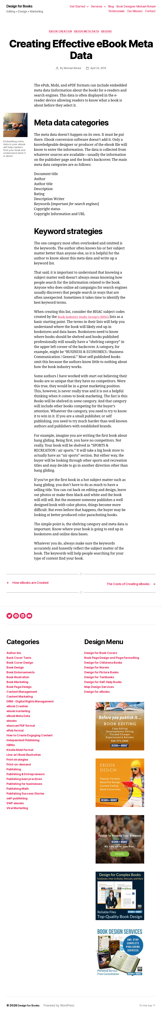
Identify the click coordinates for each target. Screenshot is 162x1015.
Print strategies (17, 760)
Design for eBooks (97, 692)
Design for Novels (96, 668)
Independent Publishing (23, 740)
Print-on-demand (18, 765)
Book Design (15, 668)
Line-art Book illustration (23, 755)
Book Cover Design (19, 663)
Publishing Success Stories (25, 794)
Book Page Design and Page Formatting (111, 658)
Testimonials (116, 11)
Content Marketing (19, 697)
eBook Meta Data (87, 32)
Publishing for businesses (24, 784)
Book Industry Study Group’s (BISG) (87, 318)
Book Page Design (19, 687)
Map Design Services (99, 687)
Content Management (21, 692)
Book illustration (17, 677)
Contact (150, 11)
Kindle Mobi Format (19, 750)
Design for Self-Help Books (103, 682)
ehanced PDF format (20, 726)
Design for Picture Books (101, 672)
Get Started (77, 6)
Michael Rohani (72, 69)
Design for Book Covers (100, 653)
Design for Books (21, 6)
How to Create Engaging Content (29, 735)
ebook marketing (18, 711)
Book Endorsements (20, 672)
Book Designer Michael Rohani (136, 6)
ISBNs (10, 745)
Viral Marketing (17, 808)
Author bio (13, 653)
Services (96, 6)
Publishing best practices (24, 779)
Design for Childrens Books (103, 663)
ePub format (15, 731)
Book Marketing (17, 682)
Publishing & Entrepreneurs (25, 774)
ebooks (108, 32)
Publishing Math (17, 789)
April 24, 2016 (98, 69)
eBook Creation (59, 32)
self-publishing (17, 799)
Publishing (13, 769)
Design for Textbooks (99, 677)
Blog (111, 6)
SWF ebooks (15, 803)
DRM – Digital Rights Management (30, 702)
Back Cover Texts (18, 658)
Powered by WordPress (60, 1006)
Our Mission (135, 11)
